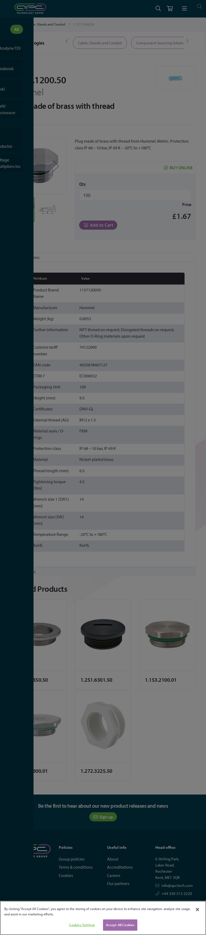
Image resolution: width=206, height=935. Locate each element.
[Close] (197, 909)
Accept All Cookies (120, 925)
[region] (103, 918)
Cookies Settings (82, 925)
